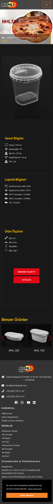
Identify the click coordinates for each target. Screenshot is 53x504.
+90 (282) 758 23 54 (13, 396)
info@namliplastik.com (14, 385)
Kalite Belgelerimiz (10, 417)
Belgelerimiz (7, 466)
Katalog (26, 279)
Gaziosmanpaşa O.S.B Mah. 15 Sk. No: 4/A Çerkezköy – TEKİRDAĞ (26, 378)
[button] (50, 338)
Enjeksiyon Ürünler (25, 38)
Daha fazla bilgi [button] (35, 488)
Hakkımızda (7, 413)
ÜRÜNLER (10, 38)
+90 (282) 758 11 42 (13, 391)
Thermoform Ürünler (11, 445)
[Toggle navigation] (46, 4)
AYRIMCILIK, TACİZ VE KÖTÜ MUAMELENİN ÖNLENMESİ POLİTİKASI (21, 472)
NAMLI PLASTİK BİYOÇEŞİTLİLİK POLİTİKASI (22, 477)
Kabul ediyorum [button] (26, 495)
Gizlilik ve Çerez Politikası (13, 420)
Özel (39, 38)
